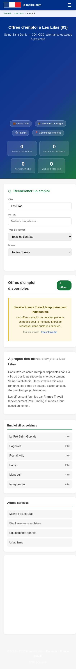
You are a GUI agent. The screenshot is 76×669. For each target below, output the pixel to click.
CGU (32, 662)
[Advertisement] (36, 81)
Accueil (7, 13)
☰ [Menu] (69, 4)
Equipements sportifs (22, 532)
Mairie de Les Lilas (21, 513)
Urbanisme (16, 542)
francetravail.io (49, 332)
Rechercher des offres (28, 262)
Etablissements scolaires (25, 523)
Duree (11, 245)
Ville (10, 199)
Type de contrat (16, 229)
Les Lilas (19, 13)
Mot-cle (12, 214)
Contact (42, 662)
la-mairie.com (34, 651)
